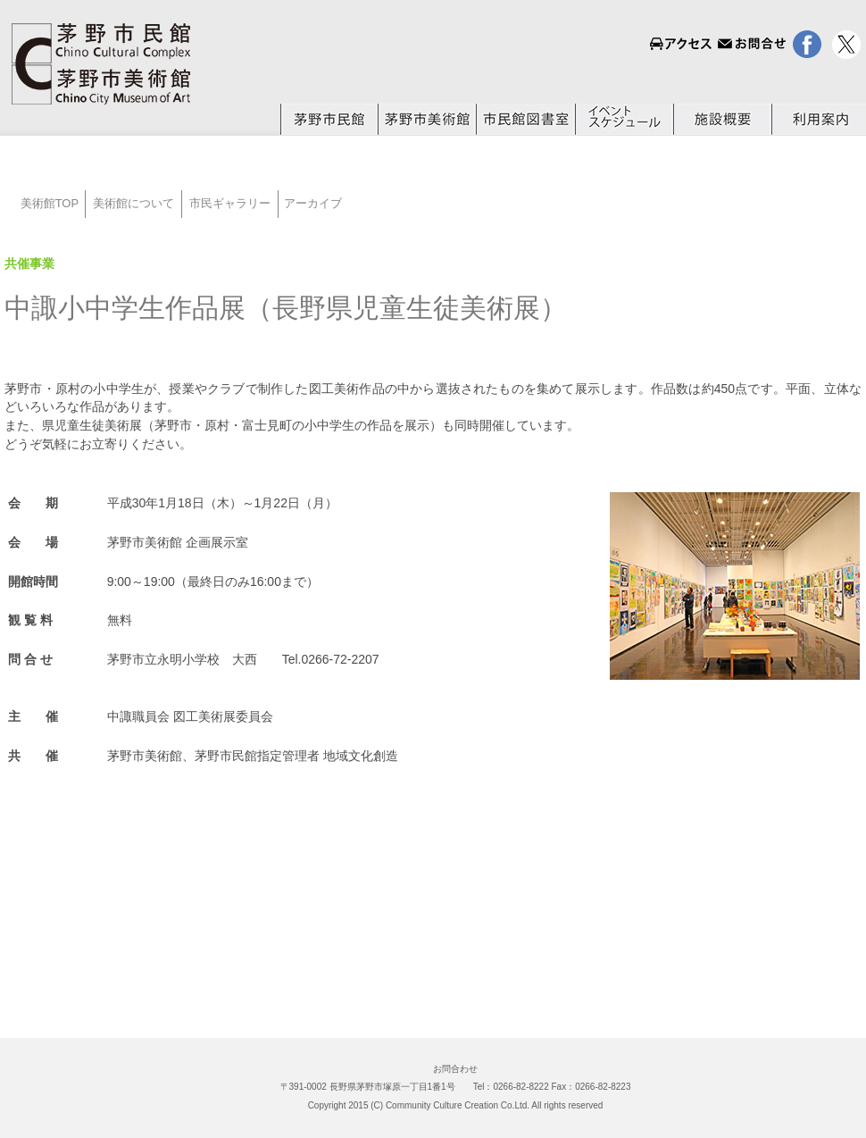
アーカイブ (313, 203)
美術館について (133, 203)
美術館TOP (45, 203)
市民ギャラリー (230, 203)
